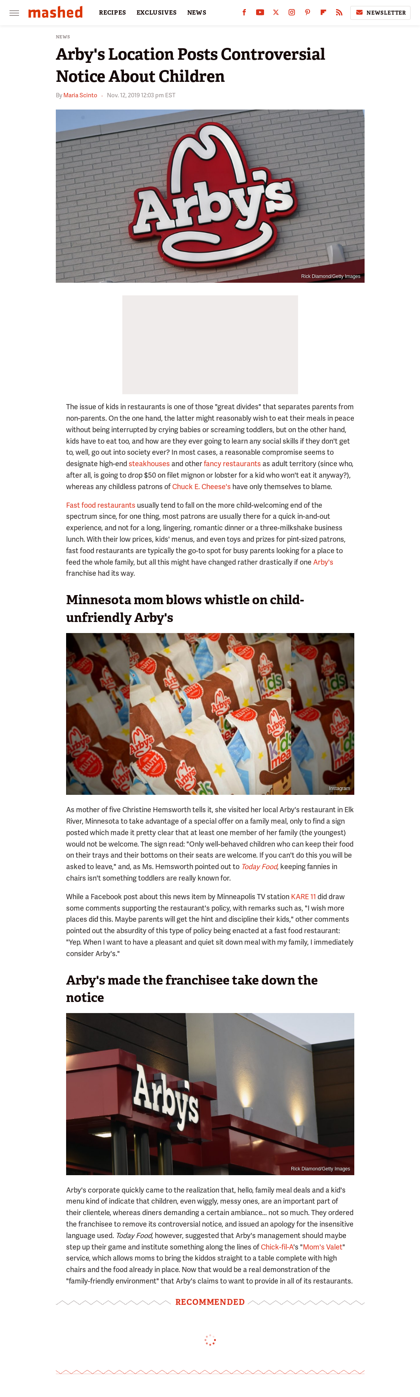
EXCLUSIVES (157, 13)
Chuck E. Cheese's (201, 486)
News (63, 37)
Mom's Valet (322, 1246)
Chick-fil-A (277, 1246)
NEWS (197, 13)
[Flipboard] (323, 14)
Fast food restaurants (100, 505)
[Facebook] (244, 14)
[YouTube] (260, 14)
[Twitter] (276, 14)
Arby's (323, 562)
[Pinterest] (307, 14)
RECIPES (112, 13)
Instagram (339, 788)
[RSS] (339, 14)
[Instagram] (291, 14)
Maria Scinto (80, 95)
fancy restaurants (232, 463)
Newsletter (380, 12)
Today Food (259, 866)
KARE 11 (303, 896)
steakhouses (149, 463)
